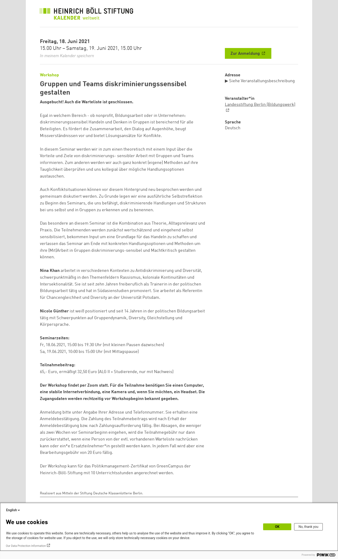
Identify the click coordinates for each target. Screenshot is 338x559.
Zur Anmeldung (245, 54)
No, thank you (309, 527)
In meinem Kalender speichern (67, 56)
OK (277, 527)
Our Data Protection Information (26, 546)
